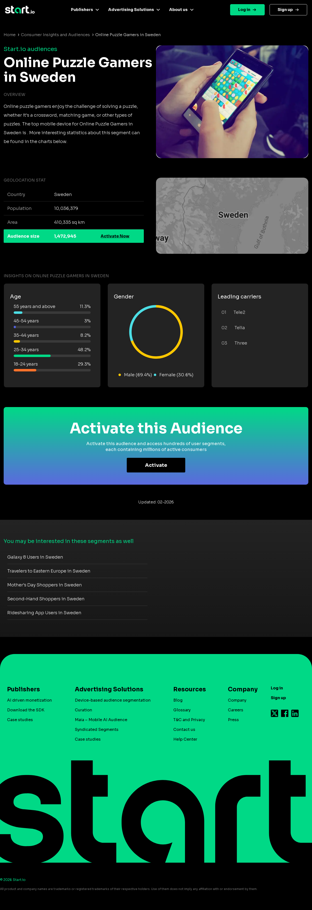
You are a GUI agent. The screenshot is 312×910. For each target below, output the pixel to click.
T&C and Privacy (189, 719)
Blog (178, 700)
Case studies (20, 719)
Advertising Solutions (131, 9)
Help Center (185, 739)
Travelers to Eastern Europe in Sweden (48, 571)
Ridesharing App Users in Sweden (44, 612)
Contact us (184, 729)
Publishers (82, 9)
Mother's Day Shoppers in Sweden (44, 585)
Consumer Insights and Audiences (55, 34)
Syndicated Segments (96, 729)
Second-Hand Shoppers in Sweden (46, 599)
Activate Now (115, 236)
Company (240, 689)
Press (233, 719)
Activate (156, 465)
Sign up (285, 9)
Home (10, 34)
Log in (244, 9)
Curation (83, 710)
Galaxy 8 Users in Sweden (35, 557)
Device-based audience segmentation (113, 700)
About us (178, 9)
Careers (235, 710)
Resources (189, 689)
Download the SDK (25, 710)
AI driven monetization (29, 700)
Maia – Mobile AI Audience (101, 719)
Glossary (182, 710)
